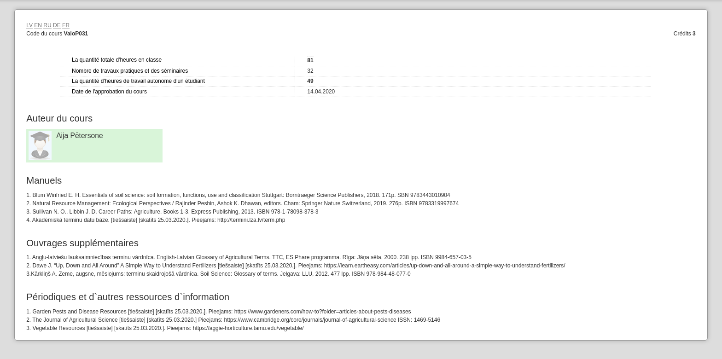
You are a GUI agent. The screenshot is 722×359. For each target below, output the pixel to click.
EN (38, 25)
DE (57, 25)
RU (47, 25)
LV (29, 25)
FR (66, 25)
